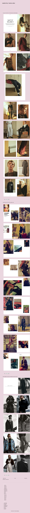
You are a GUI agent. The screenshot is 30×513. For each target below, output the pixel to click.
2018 (5, 486)
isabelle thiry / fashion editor (8, 3)
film (4, 507)
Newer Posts (4, 478)
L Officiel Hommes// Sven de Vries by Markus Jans (8, 202)
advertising (5, 505)
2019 (5, 485)
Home (15, 478)
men (4, 504)
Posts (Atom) (7, 479)
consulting (5, 506)
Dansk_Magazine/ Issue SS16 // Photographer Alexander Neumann (10, 376)
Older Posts (25, 478)
